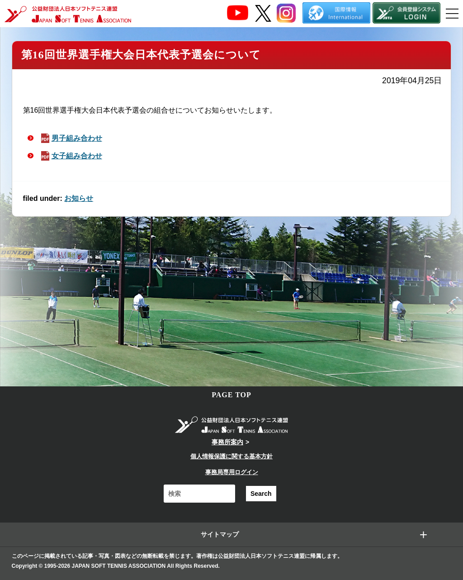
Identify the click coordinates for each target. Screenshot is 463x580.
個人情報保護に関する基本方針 (231, 456)
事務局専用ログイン (231, 472)
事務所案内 (227, 442)
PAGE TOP (231, 395)
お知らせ (78, 198)
